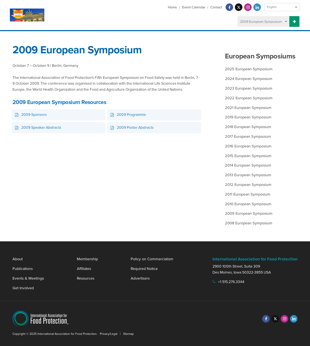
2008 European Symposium (248, 223)
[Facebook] (229, 7)
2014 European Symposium (248, 165)
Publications (22, 268)
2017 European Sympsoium (248, 136)
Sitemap (128, 334)
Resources (85, 278)
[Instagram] (248, 7)
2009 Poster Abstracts (135, 127)
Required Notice (144, 268)
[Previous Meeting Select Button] (294, 21)
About (17, 259)
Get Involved (23, 288)
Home (172, 7)
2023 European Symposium (248, 88)
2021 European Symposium (248, 107)
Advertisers (140, 278)
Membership (87, 259)
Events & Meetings (28, 278)
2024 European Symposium (248, 78)
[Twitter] (238, 7)
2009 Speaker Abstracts (41, 127)
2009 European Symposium (249, 213)
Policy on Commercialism (152, 259)
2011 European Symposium (247, 194)
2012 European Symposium (248, 184)
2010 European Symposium (248, 204)
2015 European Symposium (248, 156)
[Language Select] (281, 7)
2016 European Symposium (248, 146)
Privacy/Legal (108, 334)
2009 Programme (131, 114)
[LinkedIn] (257, 7)
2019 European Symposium (248, 117)
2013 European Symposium (248, 175)
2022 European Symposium (249, 98)
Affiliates (84, 268)
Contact (216, 7)
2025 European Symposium (249, 69)
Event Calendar (193, 7)
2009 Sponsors (34, 114)
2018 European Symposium (248, 127)
